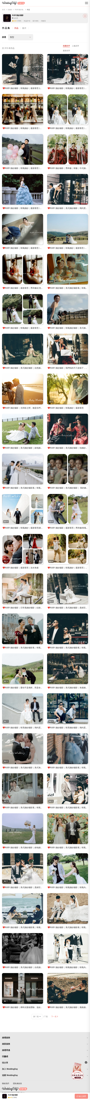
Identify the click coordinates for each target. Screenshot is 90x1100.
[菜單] (86, 3)
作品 (16, 28)
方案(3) (43, 21)
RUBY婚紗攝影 (19, 10)
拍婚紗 (10, 10)
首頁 (3, 10)
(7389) (19, 21)
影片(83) (35, 21)
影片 (24, 28)
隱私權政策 (17, 1083)
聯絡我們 (5, 1083)
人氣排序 (75, 46)
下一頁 (54, 1017)
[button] (45, 1037)
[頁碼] (37, 1016)
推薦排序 (66, 46)
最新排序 (66, 51)
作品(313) (27, 21)
